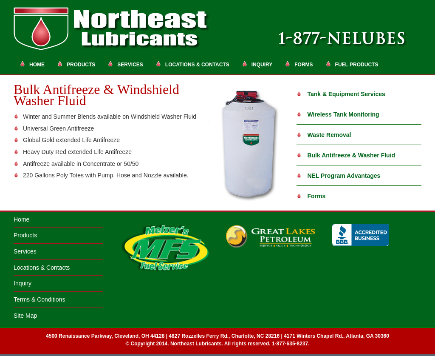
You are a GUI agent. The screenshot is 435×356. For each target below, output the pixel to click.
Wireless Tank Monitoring (338, 114)
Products (76, 64)
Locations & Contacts (192, 64)
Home (32, 64)
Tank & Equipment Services (341, 94)
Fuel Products (352, 64)
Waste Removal (324, 134)
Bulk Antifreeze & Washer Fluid (346, 155)
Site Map (25, 315)
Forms (299, 64)
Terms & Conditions (39, 299)
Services (125, 64)
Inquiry (257, 64)
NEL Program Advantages (339, 175)
